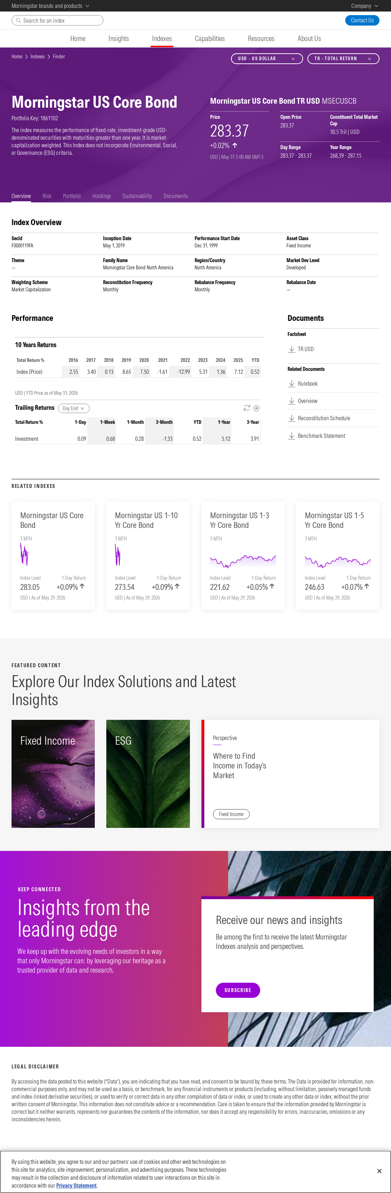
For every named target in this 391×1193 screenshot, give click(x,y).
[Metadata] (256, 408)
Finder (59, 56)
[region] (195, 1172)
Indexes (38, 56)
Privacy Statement (76, 1185)
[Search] (57, 20)
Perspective (225, 737)
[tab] (21, 196)
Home (17, 56)
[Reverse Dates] (247, 408)
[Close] (379, 1171)
